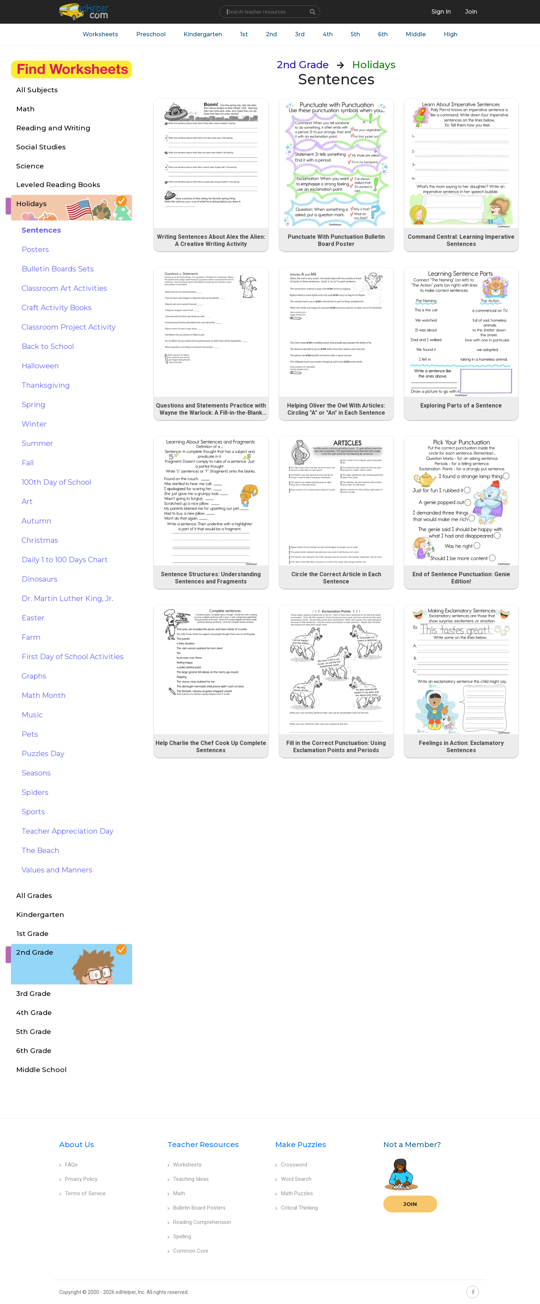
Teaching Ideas (188, 1179)
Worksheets (100, 34)
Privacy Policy (78, 1179)
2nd (271, 34)
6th (383, 34)
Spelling (179, 1236)
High (450, 34)
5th (355, 34)
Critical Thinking (296, 1208)
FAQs (68, 1164)
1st (244, 34)
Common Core (187, 1251)
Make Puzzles (300, 1144)
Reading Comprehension (199, 1222)
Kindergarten (203, 34)
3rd (300, 34)
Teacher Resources (203, 1144)
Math (176, 1193)
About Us (76, 1144)
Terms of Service (82, 1193)
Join (410, 1204)
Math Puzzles (294, 1193)
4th (328, 34)
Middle (416, 34)
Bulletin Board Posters (196, 1208)
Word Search (293, 1179)
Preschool (151, 34)
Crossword (291, 1164)
